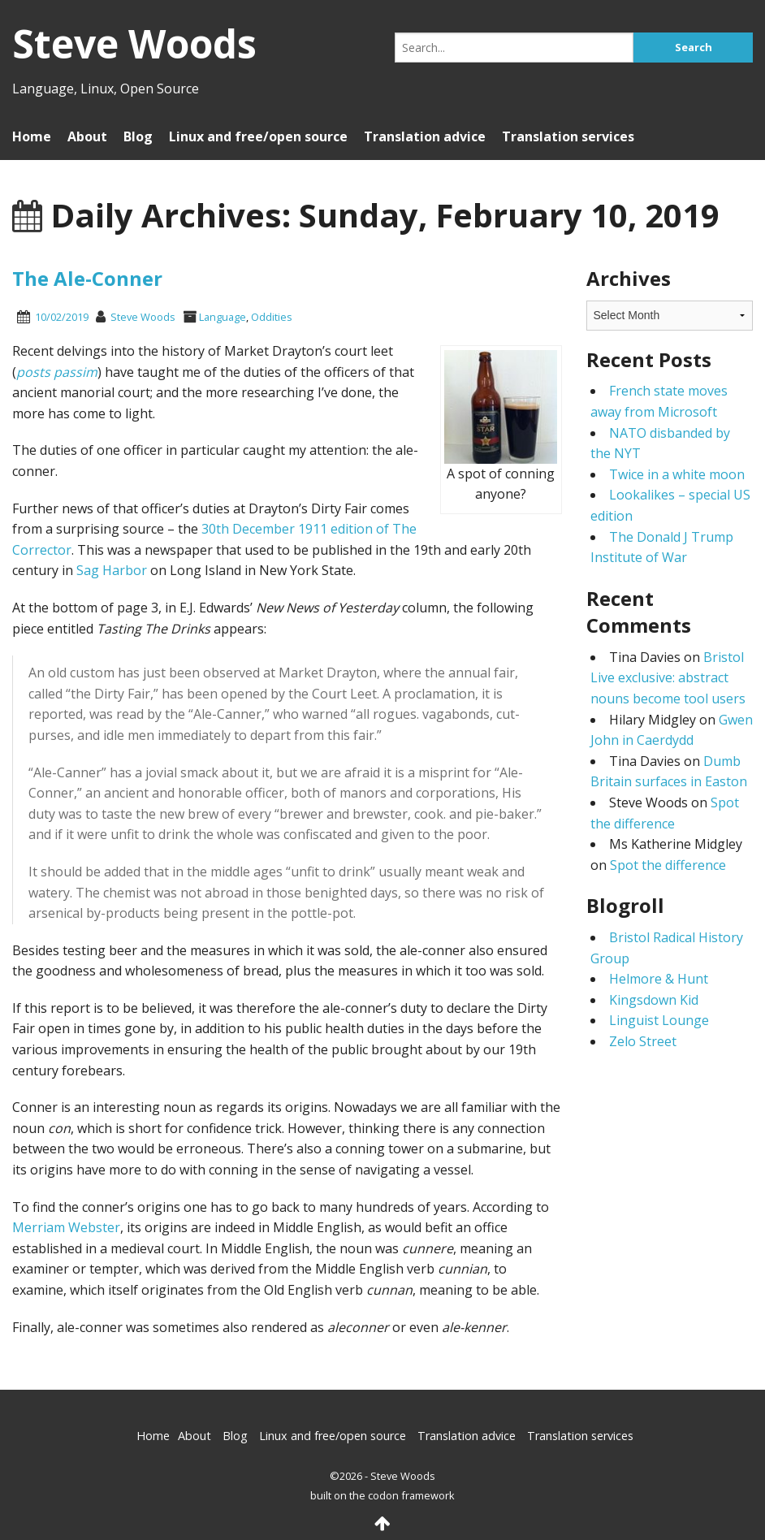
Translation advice (425, 136)
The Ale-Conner (87, 278)
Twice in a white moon (677, 474)
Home (31, 136)
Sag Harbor (111, 570)
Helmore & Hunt (658, 979)
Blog (138, 136)
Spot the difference (668, 865)
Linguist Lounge (659, 1020)
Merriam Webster (66, 1227)
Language (222, 316)
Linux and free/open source (258, 136)
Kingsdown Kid (653, 1000)
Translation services (568, 136)
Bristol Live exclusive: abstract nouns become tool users (668, 677)
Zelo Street (642, 1041)
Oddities (271, 316)
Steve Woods (142, 316)
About (87, 136)
